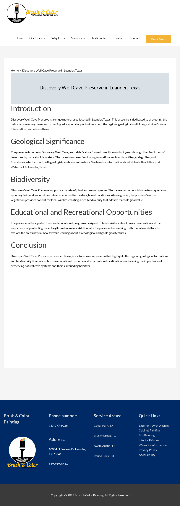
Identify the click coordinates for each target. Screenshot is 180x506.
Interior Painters (149, 440)
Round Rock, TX (104, 456)
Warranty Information (153, 445)
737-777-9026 (58, 425)
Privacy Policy (148, 450)
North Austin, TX (104, 446)
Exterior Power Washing (154, 425)
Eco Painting (147, 435)
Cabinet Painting (149, 430)
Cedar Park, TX (103, 425)
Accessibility (147, 455)
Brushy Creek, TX (105, 435)
